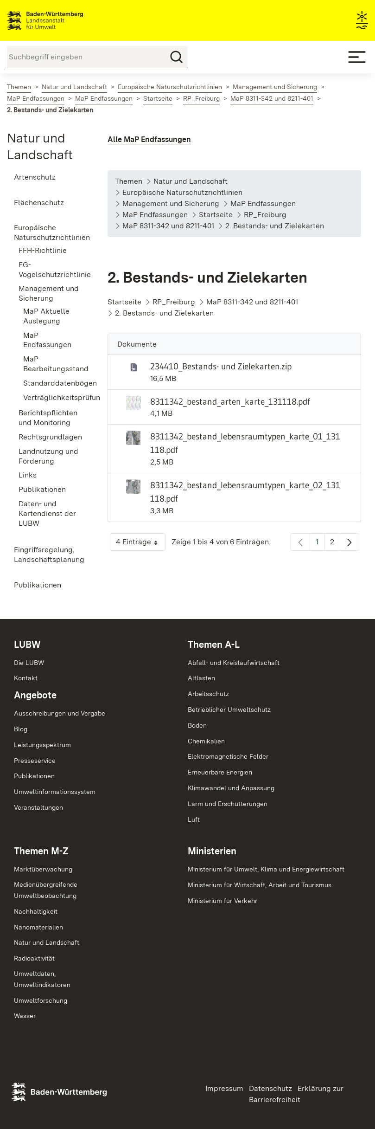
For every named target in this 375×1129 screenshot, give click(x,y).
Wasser (25, 1015)
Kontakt (26, 678)
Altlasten (201, 678)
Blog (20, 729)
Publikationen (34, 776)
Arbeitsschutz (208, 693)
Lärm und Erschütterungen (227, 803)
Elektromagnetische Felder (228, 756)
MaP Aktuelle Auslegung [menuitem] (46, 316)
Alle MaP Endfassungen (149, 139)
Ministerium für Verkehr (222, 900)
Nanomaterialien (38, 927)
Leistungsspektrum (42, 744)
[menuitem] (47, 177)
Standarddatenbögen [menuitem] (51, 383)
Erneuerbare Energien (220, 772)
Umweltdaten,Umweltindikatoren (42, 979)
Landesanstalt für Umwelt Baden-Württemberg (61, 20)
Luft (194, 819)
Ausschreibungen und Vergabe (59, 713)
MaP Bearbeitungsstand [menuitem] (51, 364)
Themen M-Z (41, 851)
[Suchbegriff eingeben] (97, 57)
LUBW (27, 644)
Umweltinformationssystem (54, 791)
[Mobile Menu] (357, 57)
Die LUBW (29, 662)
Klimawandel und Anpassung (231, 788)
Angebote (35, 695)
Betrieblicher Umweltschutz (229, 709)
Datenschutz (270, 1088)
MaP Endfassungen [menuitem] (47, 340)
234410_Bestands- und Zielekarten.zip (221, 366)
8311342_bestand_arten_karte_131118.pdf (230, 401)
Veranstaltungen (38, 807)
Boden (197, 725)
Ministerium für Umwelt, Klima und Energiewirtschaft (266, 869)
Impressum (224, 1088)
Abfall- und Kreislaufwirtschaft (234, 662)
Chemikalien (206, 741)
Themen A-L (214, 644)
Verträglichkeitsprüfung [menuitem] (51, 397)
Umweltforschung (40, 1000)
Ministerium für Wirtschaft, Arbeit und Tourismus (259, 885)
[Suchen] (176, 57)
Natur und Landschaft (46, 942)
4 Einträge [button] (140, 544)
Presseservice (35, 760)
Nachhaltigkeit (35, 911)
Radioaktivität (34, 958)
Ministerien (212, 851)
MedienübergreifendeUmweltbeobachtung (45, 890)
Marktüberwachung (43, 869)
